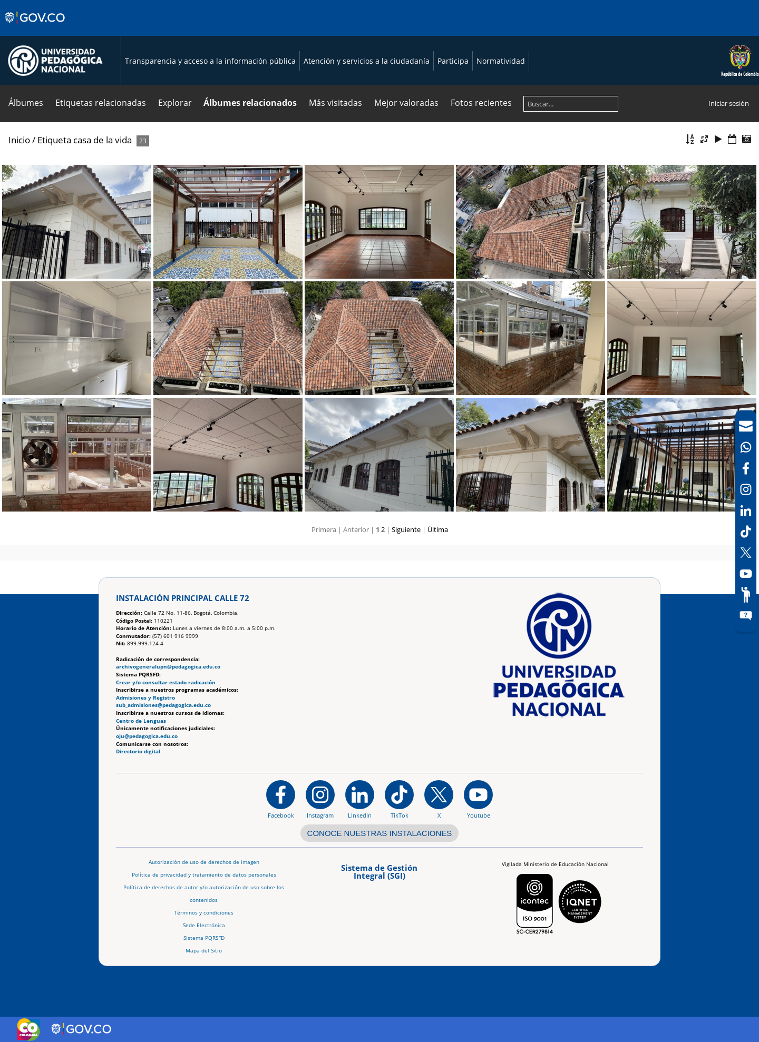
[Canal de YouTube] (745, 573)
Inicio (19, 140)
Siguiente (406, 529)
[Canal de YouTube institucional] (478, 799)
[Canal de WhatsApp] (745, 447)
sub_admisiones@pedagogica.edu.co (163, 705)
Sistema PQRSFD (204, 938)
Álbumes (25, 103)
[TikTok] (745, 531)
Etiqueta (54, 140)
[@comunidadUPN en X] (439, 799)
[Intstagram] (745, 489)
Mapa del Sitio (204, 950)
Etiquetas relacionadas (100, 103)
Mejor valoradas (406, 103)
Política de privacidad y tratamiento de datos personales (204, 874)
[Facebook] (745, 468)
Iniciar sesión (728, 103)
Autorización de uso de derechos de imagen (204, 862)
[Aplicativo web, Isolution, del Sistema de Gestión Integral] (379, 875)
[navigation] (745, 521)
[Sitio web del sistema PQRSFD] (745, 615)
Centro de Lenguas (141, 720)
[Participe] (745, 594)
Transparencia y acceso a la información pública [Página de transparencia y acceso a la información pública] (210, 61)
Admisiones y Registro (145, 697)
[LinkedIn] (745, 510)
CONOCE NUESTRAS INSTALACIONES (379, 833)
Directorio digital (138, 751)
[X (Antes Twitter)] (745, 552)
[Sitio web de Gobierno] (35, 28)
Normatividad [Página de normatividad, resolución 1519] (500, 61)
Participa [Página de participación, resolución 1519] (453, 61)
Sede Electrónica (204, 925)
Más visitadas (335, 103)
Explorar (175, 103)
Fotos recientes (481, 103)
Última (437, 529)
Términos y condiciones (203, 912)
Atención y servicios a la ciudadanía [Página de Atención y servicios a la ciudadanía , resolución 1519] (367, 61)
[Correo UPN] (745, 426)
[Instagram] (320, 799)
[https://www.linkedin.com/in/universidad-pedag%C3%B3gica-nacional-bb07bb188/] (360, 799)
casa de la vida (102, 140)
